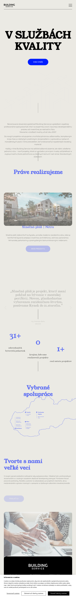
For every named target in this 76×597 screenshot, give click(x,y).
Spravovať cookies (13, 593)
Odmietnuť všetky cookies (33, 593)
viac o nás (38, 62)
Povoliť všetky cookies (58, 593)
